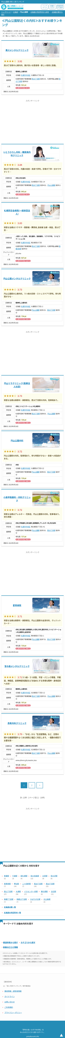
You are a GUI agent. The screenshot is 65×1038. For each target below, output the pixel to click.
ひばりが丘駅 (35, 899)
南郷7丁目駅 (8, 899)
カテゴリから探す (28, 942)
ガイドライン (9, 996)
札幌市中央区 (25, 75)
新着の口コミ (52, 6)
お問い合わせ (9, 1002)
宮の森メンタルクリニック (17, 666)
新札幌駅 (24, 876)
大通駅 (18, 891)
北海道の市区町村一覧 (12, 913)
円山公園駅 (51, 185)
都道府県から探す (60, 6)
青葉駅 (6, 876)
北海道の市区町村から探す (39, 12)
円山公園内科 (17, 441)
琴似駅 (16, 884)
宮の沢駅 (54, 876)
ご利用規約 (8, 1007)
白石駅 (53, 891)
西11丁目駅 (8, 891)
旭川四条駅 (35, 876)
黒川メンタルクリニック (17, 50)
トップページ (44, 6)
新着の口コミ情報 (10, 947)
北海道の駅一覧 (10, 907)
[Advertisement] (32, 121)
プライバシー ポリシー (13, 1012)
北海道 (15, 12)
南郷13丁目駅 (22, 899)
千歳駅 (14, 876)
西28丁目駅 (36, 185)
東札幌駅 (44, 891)
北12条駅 (47, 899)
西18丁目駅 (36, 79)
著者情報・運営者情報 (12, 991)
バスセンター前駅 (31, 891)
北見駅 (44, 876)
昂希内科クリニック (17, 723)
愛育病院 (17, 605)
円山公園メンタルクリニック (17, 279)
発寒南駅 (7, 884)
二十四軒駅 (26, 884)
